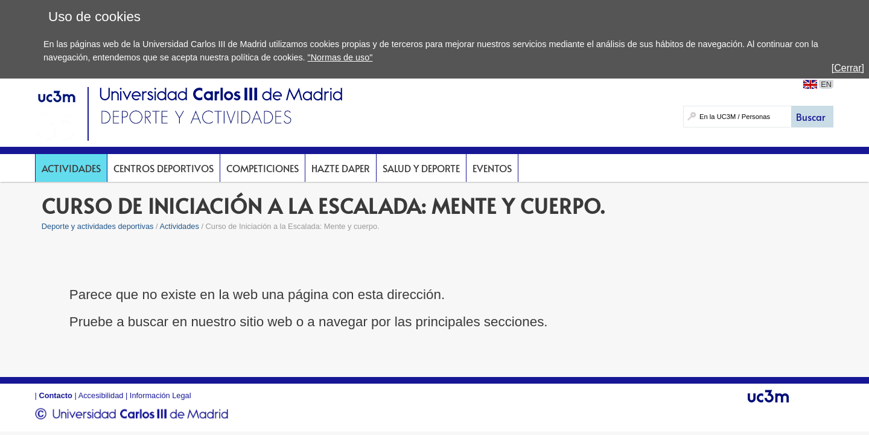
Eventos (492, 168)
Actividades (71, 168)
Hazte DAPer (340, 168)
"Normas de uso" (340, 57)
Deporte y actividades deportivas (98, 226)
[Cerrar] (848, 68)
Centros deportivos (163, 168)
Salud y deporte (421, 168)
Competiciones (262, 168)
